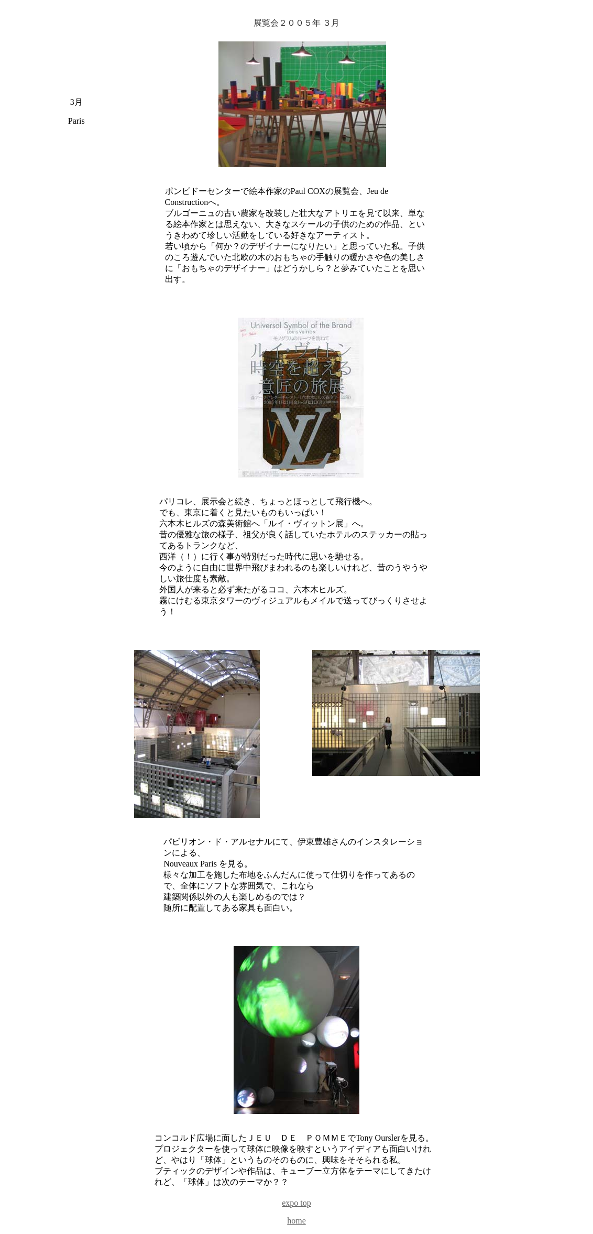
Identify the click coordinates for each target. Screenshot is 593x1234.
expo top (296, 1202)
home (296, 1220)
